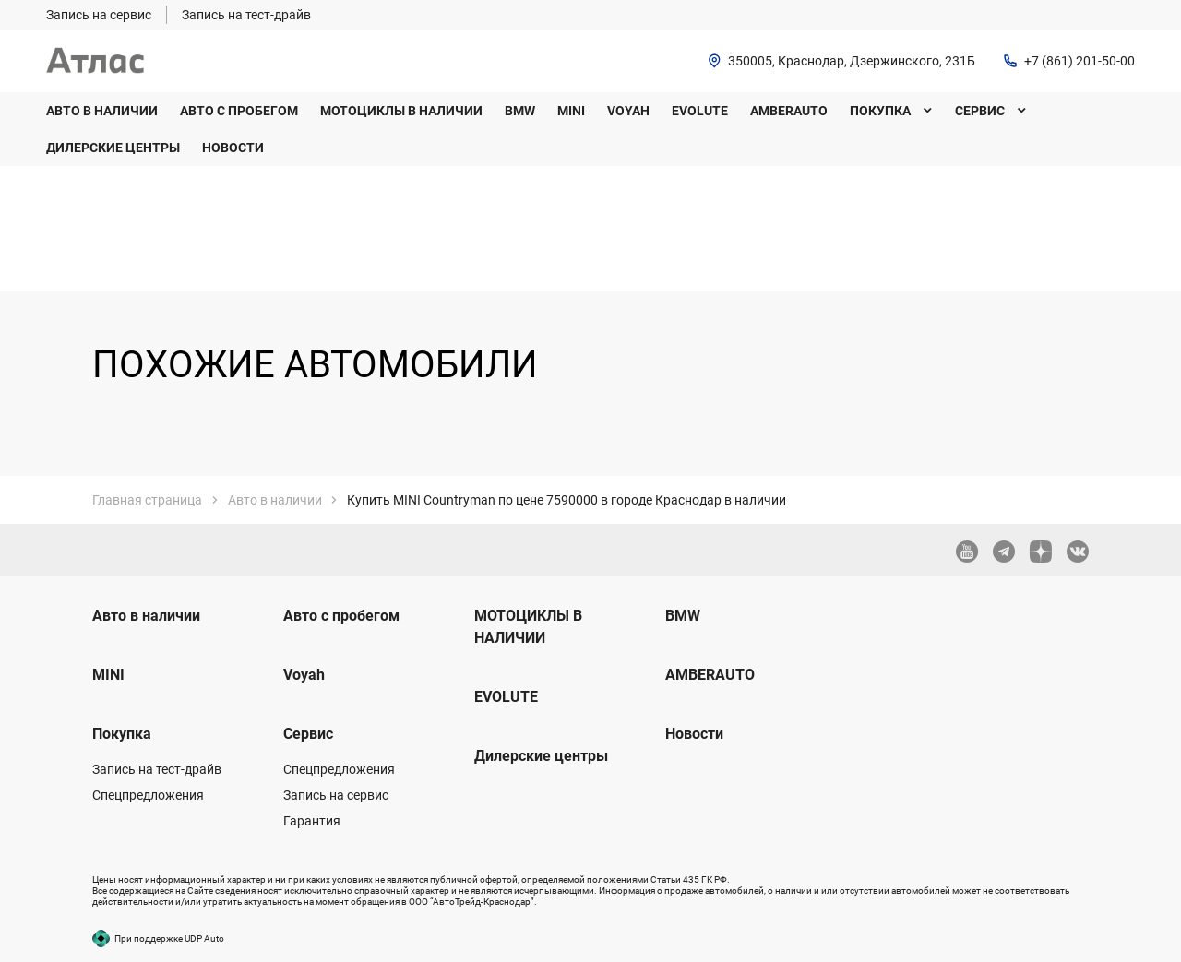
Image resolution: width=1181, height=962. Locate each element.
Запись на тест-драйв (156, 769)
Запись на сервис (335, 795)
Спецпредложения (148, 795)
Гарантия (311, 821)
